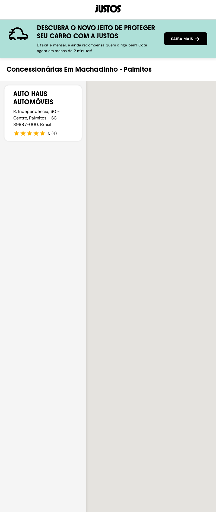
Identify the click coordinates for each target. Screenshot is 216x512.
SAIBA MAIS (185, 39)
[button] (151, 332)
